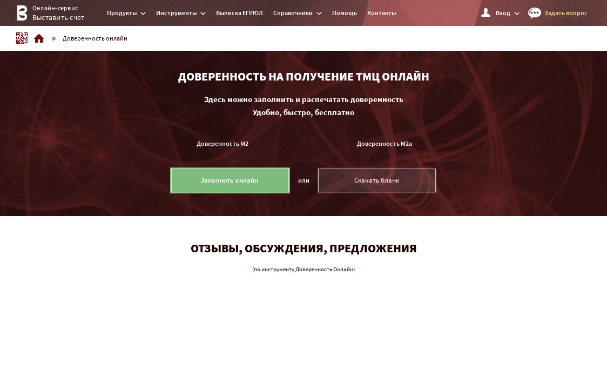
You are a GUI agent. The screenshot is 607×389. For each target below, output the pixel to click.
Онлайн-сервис (48, 14)
